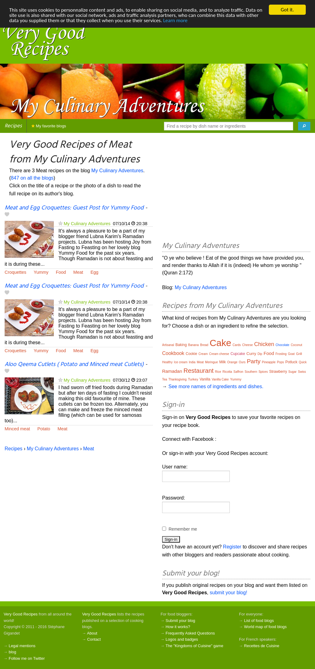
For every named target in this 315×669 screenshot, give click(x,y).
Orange (232, 362)
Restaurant (199, 370)
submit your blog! (228, 592)
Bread (204, 345)
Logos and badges (181, 639)
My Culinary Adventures (117, 170)
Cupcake (237, 354)
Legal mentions (22, 645)
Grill (299, 354)
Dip (259, 354)
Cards (237, 345)
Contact (94, 639)
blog (12, 652)
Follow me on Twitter (27, 658)
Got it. (287, 9)
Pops (280, 362)
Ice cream (180, 362)
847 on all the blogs (32, 178)
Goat (291, 354)
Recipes (13, 126)
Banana (193, 345)
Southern (251, 371)
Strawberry (278, 371)
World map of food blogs (265, 626)
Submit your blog (180, 620)
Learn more (175, 20)
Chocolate (282, 345)
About (92, 633)
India (192, 362)
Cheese (247, 345)
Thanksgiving (178, 379)
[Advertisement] (236, 188)
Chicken (264, 344)
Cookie (191, 354)
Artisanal (168, 345)
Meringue (211, 362)
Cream (203, 354)
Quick (303, 362)
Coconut (296, 345)
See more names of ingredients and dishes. (215, 386)
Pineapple (268, 362)
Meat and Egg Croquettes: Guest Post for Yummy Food (74, 208)
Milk (222, 362)
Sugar (292, 371)
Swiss (302, 371)
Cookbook (173, 353)
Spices (263, 371)
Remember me (183, 529)
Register (232, 546)
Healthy (167, 362)
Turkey (193, 379)
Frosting (280, 354)
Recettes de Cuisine (261, 645)
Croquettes (15, 272)
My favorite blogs (48, 126)
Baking (181, 345)
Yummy (41, 272)
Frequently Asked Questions (190, 633)
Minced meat (17, 428)
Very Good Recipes (21, 614)
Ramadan (172, 371)
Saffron (238, 371)
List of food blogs (259, 620)
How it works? (177, 626)
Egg (94, 272)
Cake (220, 343)
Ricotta (227, 371)
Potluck (291, 362)
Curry (251, 353)
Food (61, 272)
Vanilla (205, 379)
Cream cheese (219, 354)
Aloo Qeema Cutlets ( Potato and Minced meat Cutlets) (74, 364)
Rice (218, 371)
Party (253, 361)
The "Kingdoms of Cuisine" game (194, 645)
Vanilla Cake (220, 379)
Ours (242, 362)
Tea (164, 379)
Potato (43, 428)
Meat (78, 272)
